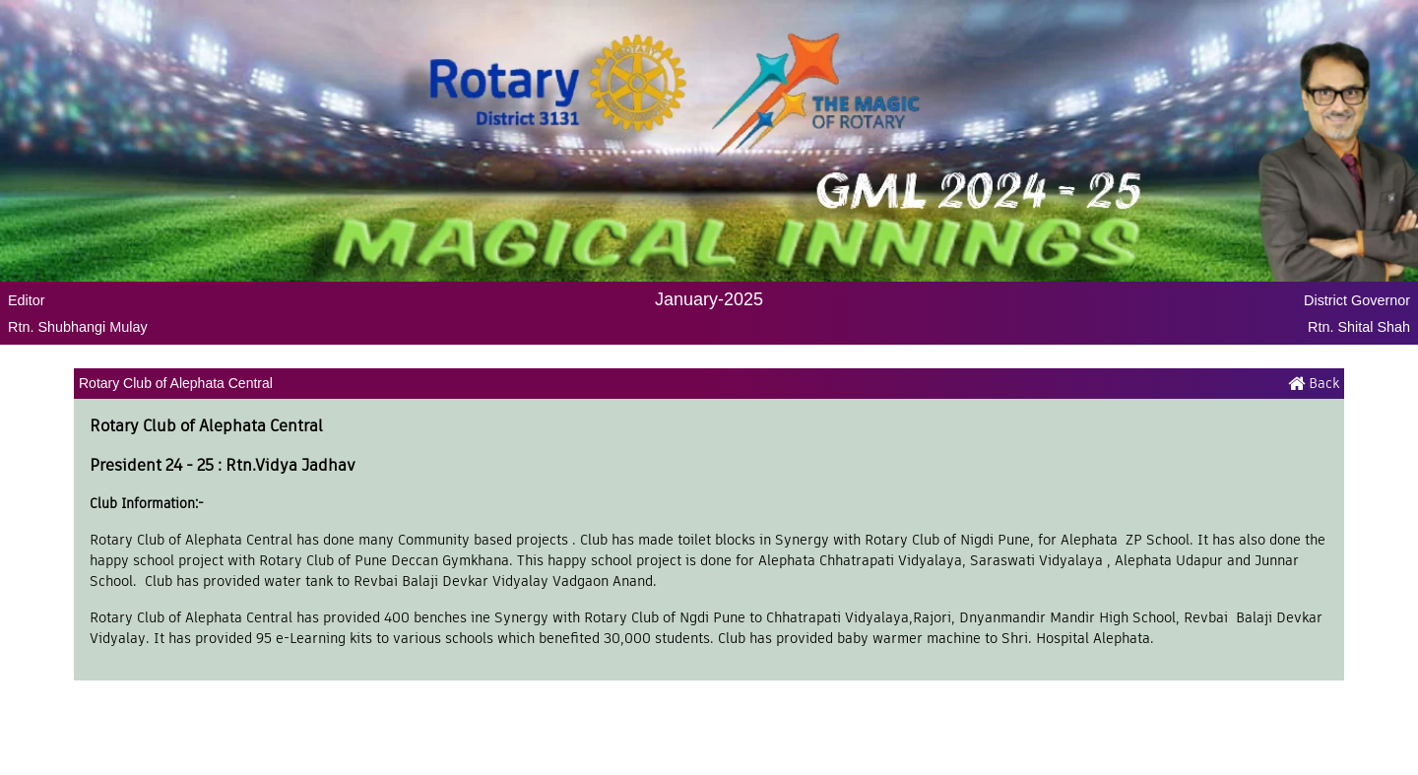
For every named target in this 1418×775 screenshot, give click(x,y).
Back (1313, 383)
